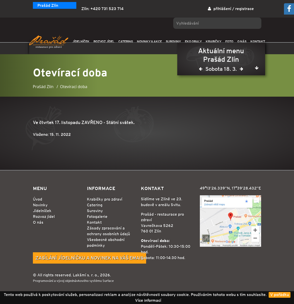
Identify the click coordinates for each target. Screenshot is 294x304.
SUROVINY (173, 41)
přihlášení (222, 8)
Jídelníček (42, 210)
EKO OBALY (193, 41)
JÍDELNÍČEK (80, 41)
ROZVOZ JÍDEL (103, 41)
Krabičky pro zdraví (104, 199)
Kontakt (94, 222)
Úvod (37, 199)
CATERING (125, 41)
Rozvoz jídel (44, 216)
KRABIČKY (213, 41)
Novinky (40, 205)
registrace (244, 8)
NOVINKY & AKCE (149, 41)
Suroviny (95, 210)
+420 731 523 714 (107, 8)
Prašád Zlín (47, 5)
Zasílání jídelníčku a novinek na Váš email (89, 258)
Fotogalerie (97, 216)
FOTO (229, 41)
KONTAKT (257, 41)
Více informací (148, 300)
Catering (94, 205)
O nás (38, 222)
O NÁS (241, 41)
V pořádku (279, 294)
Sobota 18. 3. (221, 70)
